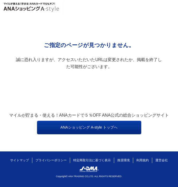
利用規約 (142, 160)
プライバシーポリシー (51, 160)
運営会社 (161, 160)
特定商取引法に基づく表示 (92, 160)
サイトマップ (19, 160)
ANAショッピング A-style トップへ (89, 127)
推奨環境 (123, 160)
